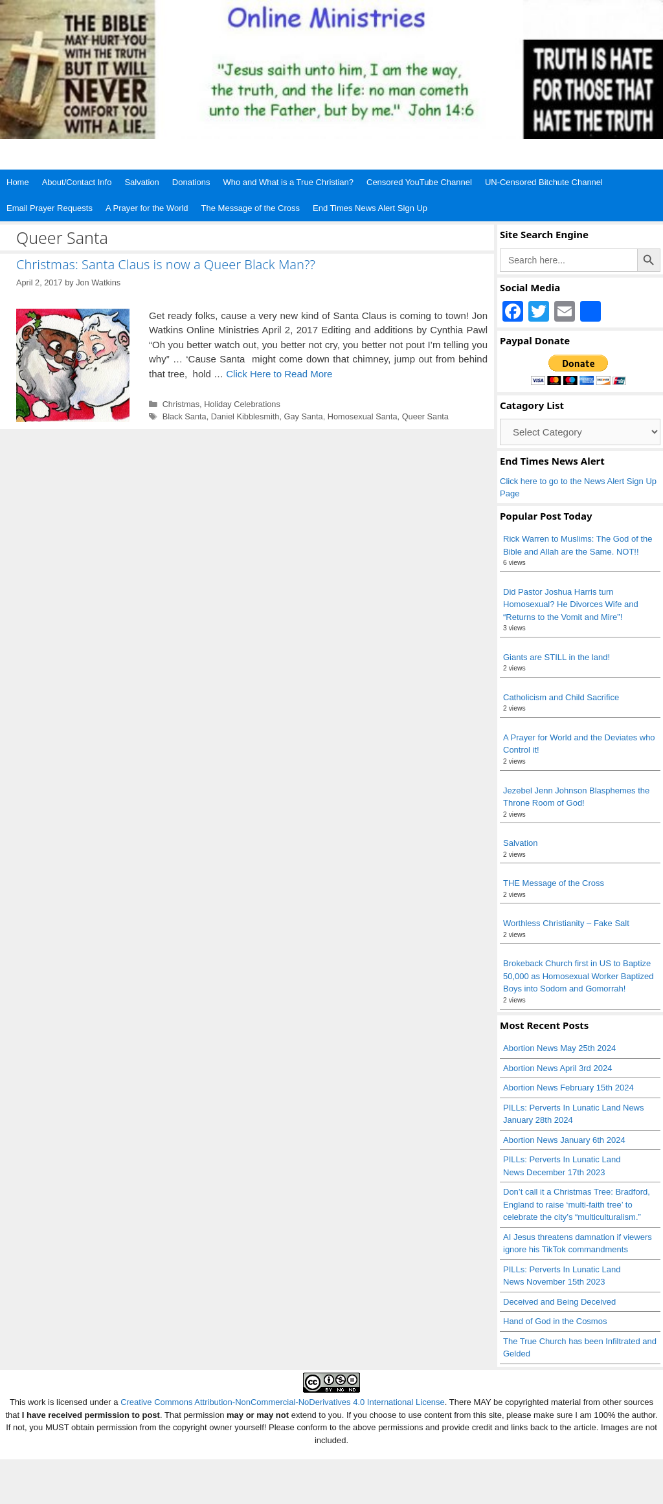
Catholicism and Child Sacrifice (561, 697)
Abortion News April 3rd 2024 (557, 1068)
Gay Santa (303, 416)
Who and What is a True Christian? (288, 182)
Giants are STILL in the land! (556, 657)
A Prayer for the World (147, 208)
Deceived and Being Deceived (559, 1302)
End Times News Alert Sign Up (370, 208)
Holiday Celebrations (242, 404)
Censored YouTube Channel (419, 182)
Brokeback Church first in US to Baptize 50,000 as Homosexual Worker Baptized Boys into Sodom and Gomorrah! (578, 975)
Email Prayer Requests (49, 208)
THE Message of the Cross (553, 883)
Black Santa (185, 416)
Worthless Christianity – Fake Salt (566, 923)
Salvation (141, 182)
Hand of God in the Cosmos (555, 1321)
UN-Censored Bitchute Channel (544, 182)
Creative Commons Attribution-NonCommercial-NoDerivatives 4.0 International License (282, 1402)
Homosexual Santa (363, 416)
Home (17, 182)
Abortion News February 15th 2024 (568, 1087)
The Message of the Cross (250, 208)
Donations (191, 182)
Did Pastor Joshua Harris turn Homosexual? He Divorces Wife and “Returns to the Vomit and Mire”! (570, 604)
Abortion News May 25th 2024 (559, 1048)
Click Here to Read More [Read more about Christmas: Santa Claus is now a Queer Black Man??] (279, 373)
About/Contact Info (77, 182)
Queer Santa (425, 416)
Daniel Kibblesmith (245, 416)
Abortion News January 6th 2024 (564, 1140)
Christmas (181, 404)
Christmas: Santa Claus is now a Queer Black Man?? (165, 264)
